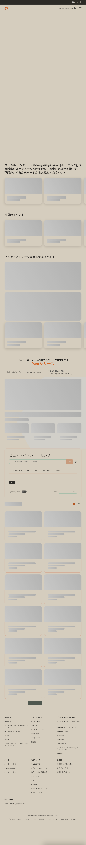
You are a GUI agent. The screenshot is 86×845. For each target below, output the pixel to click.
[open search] (80, 2)
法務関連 (41, 842)
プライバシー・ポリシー (15, 842)
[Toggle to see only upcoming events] (24, 515)
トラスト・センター (53, 842)
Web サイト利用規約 (31, 842)
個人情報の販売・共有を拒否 (69, 842)
